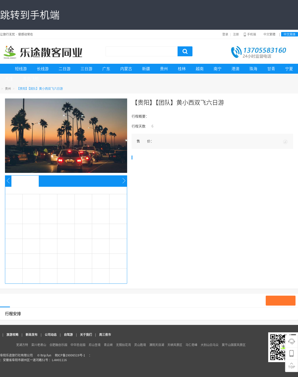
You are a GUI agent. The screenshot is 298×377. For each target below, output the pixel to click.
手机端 (250, 34)
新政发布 (31, 334)
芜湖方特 (22, 344)
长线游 (43, 69)
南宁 (218, 69)
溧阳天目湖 (156, 344)
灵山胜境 (140, 344)
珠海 (253, 69)
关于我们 (86, 334)
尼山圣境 (95, 344)
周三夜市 (105, 334)
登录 (225, 34)
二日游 (65, 69)
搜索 (185, 51)
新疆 (146, 69)
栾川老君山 (38, 344)
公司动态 (51, 334)
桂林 (182, 69)
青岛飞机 (31, 79)
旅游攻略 (12, 334)
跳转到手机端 (30, 15)
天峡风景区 (174, 344)
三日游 (86, 69)
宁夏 (289, 69)
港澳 (235, 69)
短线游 (21, 69)
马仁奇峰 (191, 344)
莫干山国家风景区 (234, 344)
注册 (236, 34)
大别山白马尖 (210, 344)
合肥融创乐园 (58, 344)
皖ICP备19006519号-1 (70, 355)
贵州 (164, 69)
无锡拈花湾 (123, 344)
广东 (106, 69)
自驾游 (68, 334)
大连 (9, 79)
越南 (200, 69)
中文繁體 (269, 34)
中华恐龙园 (78, 344)
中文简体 (290, 34)
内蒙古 (126, 69)
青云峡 (108, 344)
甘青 (271, 69)
